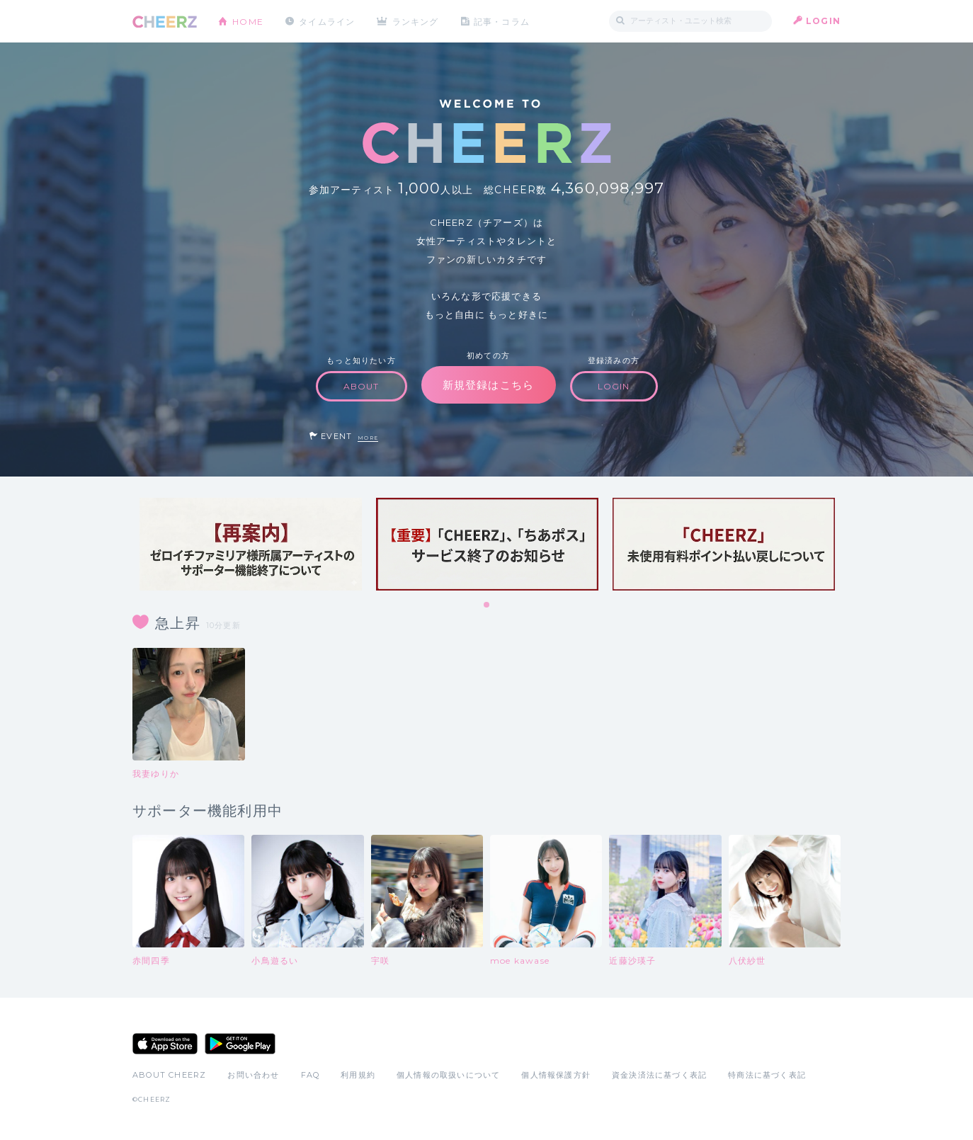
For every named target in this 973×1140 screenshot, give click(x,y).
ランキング (416, 21)
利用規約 (358, 1075)
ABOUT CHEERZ (169, 1075)
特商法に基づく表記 (767, 1075)
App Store (165, 1043)
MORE (368, 438)
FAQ (310, 1075)
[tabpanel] (251, 544)
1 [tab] (487, 605)
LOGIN (823, 21)
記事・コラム (502, 21)
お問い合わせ (253, 1075)
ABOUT (361, 386)
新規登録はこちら (489, 385)
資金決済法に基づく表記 (659, 1075)
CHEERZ (164, 22)
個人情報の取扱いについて (448, 1075)
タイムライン (327, 21)
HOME (247, 21)
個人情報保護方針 (556, 1075)
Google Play (240, 1043)
